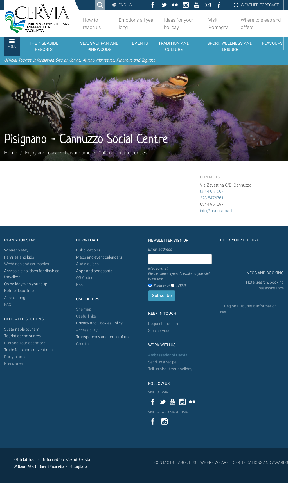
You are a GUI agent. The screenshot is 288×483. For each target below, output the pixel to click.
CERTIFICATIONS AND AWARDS (260, 462)
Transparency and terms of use (103, 336)
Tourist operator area (22, 336)
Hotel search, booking (265, 282)
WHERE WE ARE (214, 462)
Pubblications (88, 250)
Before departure (19, 290)
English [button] (128, 5)
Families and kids (19, 257)
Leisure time (78, 153)
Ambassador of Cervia (168, 355)
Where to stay (16, 250)
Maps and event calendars (99, 257)
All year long (14, 297)
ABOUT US (187, 462)
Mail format (180, 273)
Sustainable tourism (21, 329)
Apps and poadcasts (94, 271)
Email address (160, 249)
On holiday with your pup (25, 284)
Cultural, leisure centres (122, 153)
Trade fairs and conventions (28, 349)
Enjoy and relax (41, 153)
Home (10, 153)
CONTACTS (164, 462)
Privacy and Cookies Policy (99, 323)
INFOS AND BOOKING (264, 273)
